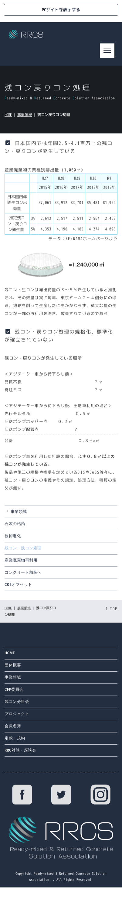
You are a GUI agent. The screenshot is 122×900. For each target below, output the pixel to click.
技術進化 (13, 538)
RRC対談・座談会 (20, 753)
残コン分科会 (17, 704)
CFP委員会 (14, 692)
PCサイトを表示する (61, 9)
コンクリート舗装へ (23, 575)
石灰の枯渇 (15, 526)
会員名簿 (13, 729)
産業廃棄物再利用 (21, 562)
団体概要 (13, 668)
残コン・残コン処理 (23, 550)
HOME (8, 116)
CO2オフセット (18, 587)
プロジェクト (17, 717)
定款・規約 (15, 741)
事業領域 (24, 116)
